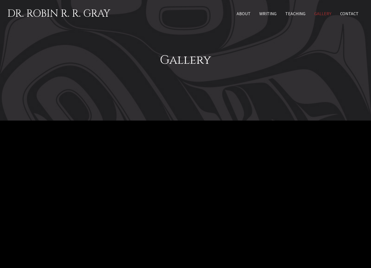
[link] (243, 13)
